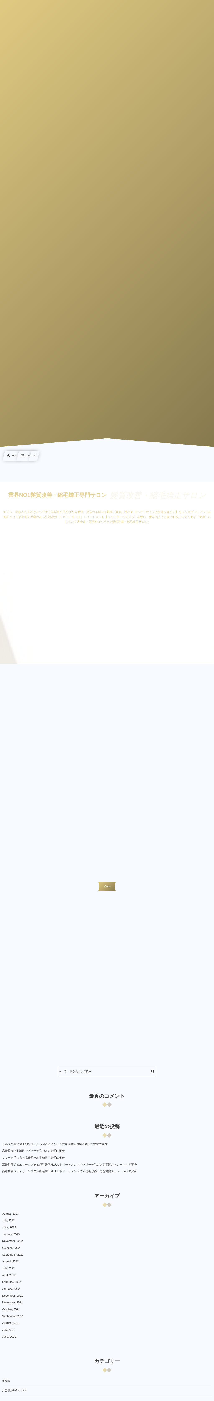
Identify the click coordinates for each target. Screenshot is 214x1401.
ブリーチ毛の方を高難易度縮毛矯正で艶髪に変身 (33, 1160)
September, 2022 (13, 1257)
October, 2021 (11, 1312)
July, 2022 (8, 1271)
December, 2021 (12, 1298)
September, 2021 (13, 1319)
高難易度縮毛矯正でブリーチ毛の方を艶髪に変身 (33, 1153)
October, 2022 (11, 1250)
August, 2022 (10, 1264)
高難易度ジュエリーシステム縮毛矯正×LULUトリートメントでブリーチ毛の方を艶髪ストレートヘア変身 (69, 1167)
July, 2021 (8, 1332)
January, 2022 (11, 1291)
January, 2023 (11, 1237)
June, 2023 (9, 1230)
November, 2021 (12, 1305)
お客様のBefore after (14, 1393)
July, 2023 (8, 1223)
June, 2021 (9, 1339)
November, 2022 (12, 1243)
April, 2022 (9, 1278)
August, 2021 (10, 1325)
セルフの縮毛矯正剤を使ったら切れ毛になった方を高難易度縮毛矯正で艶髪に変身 (55, 1147)
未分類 (6, 1384)
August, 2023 (10, 1216)
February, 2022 (11, 1284)
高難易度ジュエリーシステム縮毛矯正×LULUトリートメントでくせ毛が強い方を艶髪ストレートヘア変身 (69, 1174)
